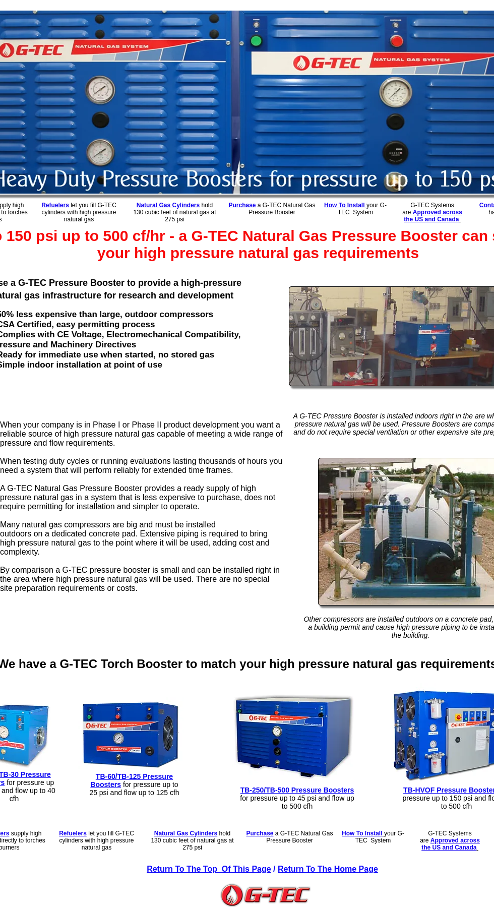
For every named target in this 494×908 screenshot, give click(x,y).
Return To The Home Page (328, 869)
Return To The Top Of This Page (209, 869)
